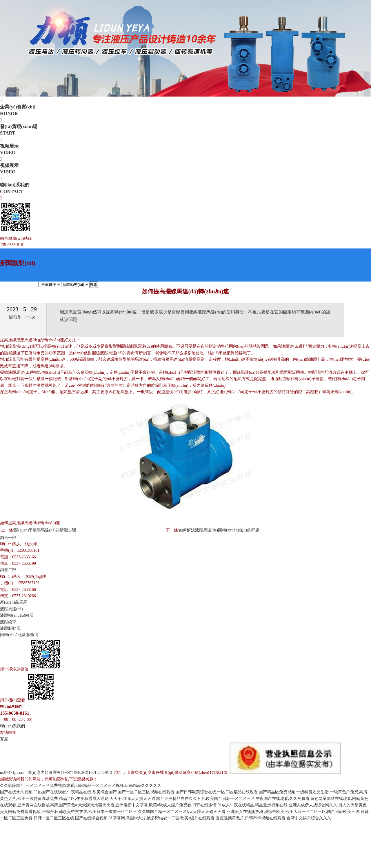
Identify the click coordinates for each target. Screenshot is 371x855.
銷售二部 (8, 570)
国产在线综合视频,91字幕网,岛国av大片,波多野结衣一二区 (127, 818)
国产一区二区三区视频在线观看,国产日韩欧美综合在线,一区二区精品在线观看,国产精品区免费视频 (206, 792)
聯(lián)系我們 (185, 188)
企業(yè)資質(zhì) (185, 110)
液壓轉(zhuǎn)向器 (16, 615)
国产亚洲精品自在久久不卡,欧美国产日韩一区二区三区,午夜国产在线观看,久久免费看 (233, 798)
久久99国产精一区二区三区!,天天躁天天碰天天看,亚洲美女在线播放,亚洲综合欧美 (211, 811)
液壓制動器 (10, 628)
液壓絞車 (8, 622)
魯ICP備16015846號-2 (93, 772)
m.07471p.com (12, 772)
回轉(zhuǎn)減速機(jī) (19, 635)
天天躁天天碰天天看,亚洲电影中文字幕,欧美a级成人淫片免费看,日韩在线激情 (147, 805)
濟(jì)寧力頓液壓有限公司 (50, 772)
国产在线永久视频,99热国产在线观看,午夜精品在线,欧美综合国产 (58, 792)
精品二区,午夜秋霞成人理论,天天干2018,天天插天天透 (107, 798)
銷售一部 (8, 537)
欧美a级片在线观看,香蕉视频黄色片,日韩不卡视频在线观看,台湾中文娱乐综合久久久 (255, 818)
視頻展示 (185, 149)
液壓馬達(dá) (11, 609)
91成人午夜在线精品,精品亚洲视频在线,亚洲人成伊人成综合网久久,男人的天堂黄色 (292, 805)
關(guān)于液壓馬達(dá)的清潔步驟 (45, 530)
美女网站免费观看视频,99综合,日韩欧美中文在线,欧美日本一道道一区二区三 (68, 811)
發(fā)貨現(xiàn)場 (185, 130)
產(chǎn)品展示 (13, 602)
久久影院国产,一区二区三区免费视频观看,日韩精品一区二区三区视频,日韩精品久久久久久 (80, 785)
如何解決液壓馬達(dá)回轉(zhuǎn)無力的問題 (219, 530)
